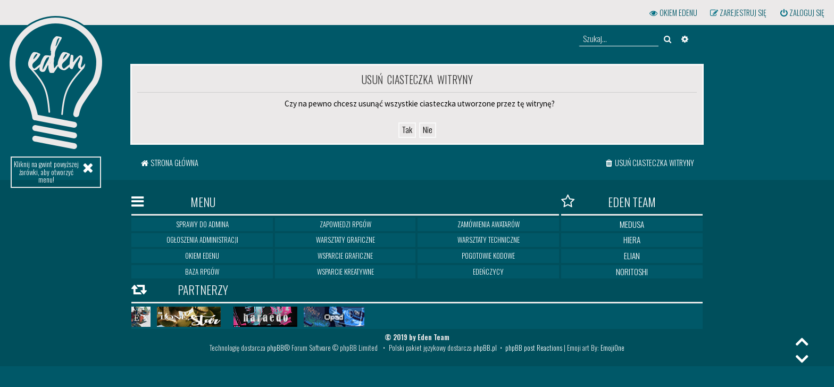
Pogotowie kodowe (488, 255)
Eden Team (608, 202)
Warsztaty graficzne (345, 239)
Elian (632, 255)
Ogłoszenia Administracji (202, 239)
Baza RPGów (202, 271)
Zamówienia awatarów (488, 224)
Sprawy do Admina (202, 224)
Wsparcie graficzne (345, 255)
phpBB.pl (485, 347)
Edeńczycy (488, 271)
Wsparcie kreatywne (345, 271)
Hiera (631, 239)
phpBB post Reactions (533, 347)
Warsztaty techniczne (488, 239)
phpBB (275, 347)
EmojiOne (612, 347)
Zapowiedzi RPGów (345, 224)
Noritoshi (632, 271)
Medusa (632, 224)
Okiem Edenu (202, 255)
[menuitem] (801, 12)
